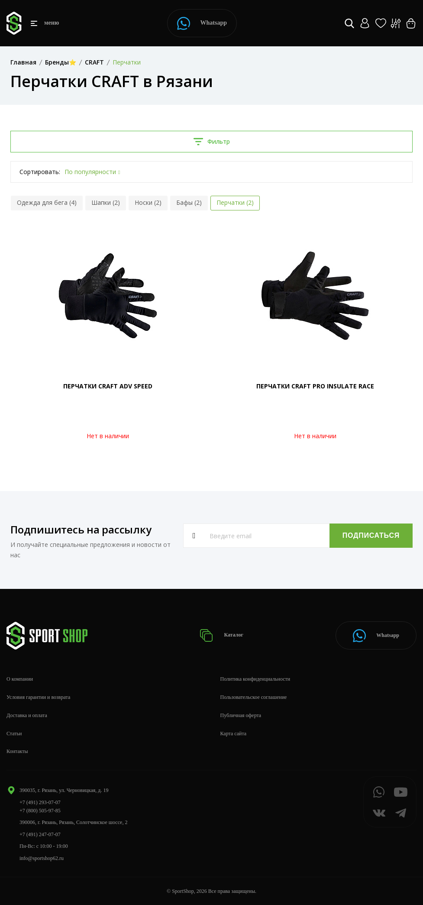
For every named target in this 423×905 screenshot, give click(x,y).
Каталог (221, 635)
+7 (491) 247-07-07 (40, 834)
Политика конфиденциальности (255, 679)
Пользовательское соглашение (253, 697)
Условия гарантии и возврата (38, 697)
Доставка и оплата (26, 715)
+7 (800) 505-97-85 (40, 811)
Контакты (17, 751)
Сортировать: (39, 172)
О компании (19, 679)
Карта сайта (233, 733)
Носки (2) (148, 202)
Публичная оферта (241, 715)
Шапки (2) (105, 202)
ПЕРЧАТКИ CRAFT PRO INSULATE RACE (315, 386)
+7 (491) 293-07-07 (40, 802)
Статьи (14, 733)
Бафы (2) (189, 202)
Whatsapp (202, 23)
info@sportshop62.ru (41, 858)
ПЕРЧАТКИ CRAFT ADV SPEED (107, 386)
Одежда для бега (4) (47, 202)
